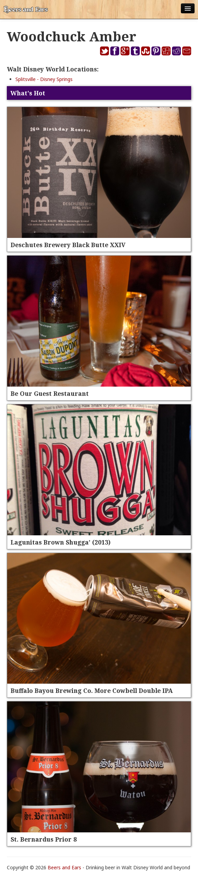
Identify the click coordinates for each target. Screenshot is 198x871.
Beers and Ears (64, 867)
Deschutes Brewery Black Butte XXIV (68, 245)
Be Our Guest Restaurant (50, 393)
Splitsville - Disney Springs (44, 79)
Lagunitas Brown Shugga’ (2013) (61, 542)
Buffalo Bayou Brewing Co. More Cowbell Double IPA (92, 690)
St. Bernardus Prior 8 (44, 839)
